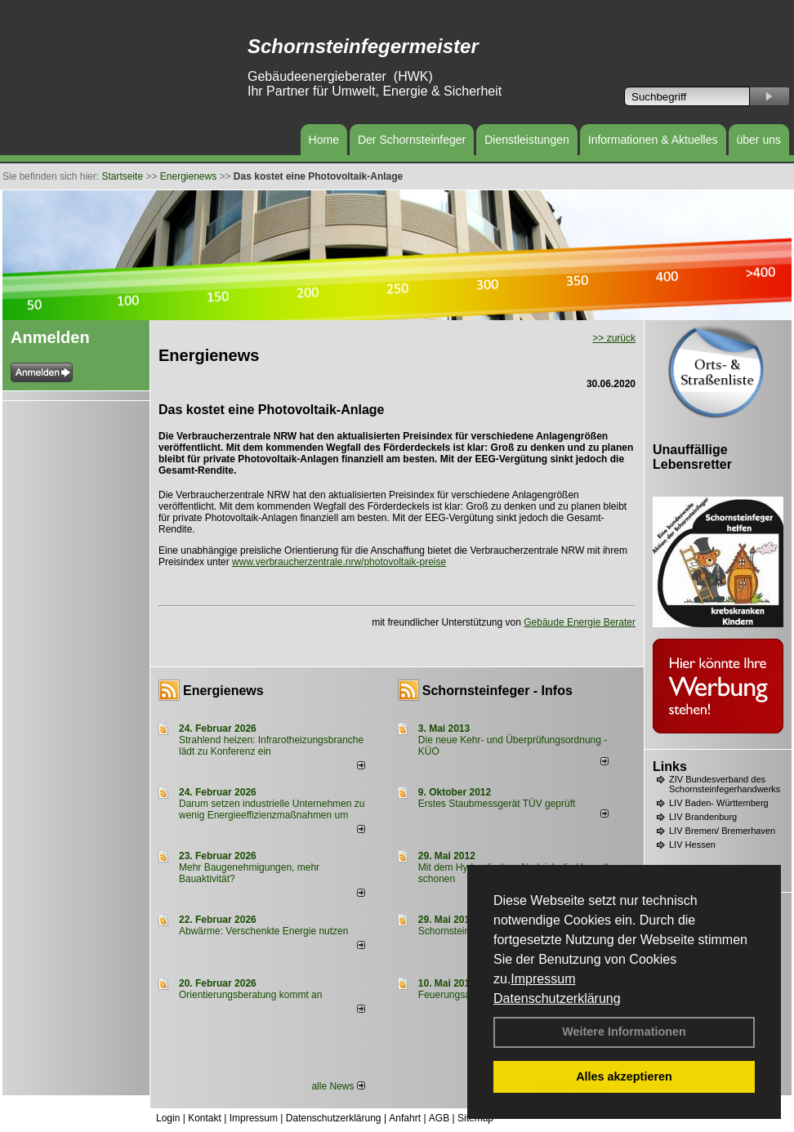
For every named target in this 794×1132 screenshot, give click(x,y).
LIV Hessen (692, 844)
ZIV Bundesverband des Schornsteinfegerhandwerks (724, 784)
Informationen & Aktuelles (653, 139)
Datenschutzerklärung (557, 998)
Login (168, 1118)
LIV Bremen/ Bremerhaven (722, 831)
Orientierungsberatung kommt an (250, 995)
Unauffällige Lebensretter (692, 457)
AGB (439, 1118)
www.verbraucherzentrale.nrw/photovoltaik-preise (339, 562)
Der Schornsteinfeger (412, 139)
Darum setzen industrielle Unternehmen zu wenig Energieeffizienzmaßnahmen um (271, 809)
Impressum (543, 979)
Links (670, 766)
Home (324, 139)
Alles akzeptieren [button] (624, 1076)
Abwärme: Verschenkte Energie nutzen (263, 931)
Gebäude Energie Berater (580, 622)
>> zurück (614, 338)
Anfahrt (405, 1118)
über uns (759, 139)
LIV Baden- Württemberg (719, 803)
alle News (337, 1086)
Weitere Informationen (624, 1031)
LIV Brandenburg (703, 817)
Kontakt (204, 1118)
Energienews (223, 690)
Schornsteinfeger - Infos (497, 690)
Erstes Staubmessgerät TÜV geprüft (497, 803)
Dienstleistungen (526, 139)
